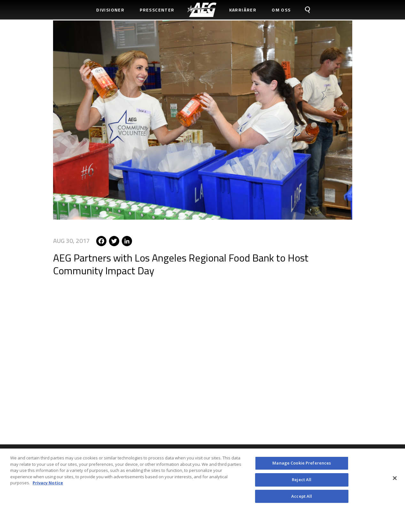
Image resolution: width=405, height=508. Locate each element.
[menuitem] (202, 10)
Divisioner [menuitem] (110, 9)
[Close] (395, 480)
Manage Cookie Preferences (301, 465)
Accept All (301, 498)
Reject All (301, 482)
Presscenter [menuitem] (157, 9)
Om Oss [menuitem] (281, 9)
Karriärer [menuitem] (243, 9)
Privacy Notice (48, 485)
